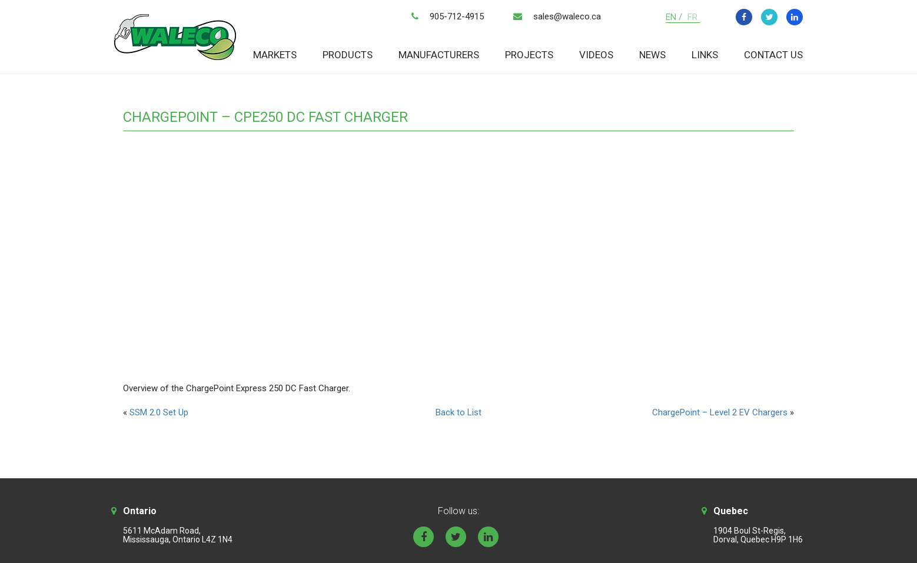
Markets (275, 55)
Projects (529, 55)
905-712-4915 (457, 16)
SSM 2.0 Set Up (158, 412)
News (652, 55)
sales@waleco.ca (567, 16)
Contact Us (773, 55)
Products (348, 55)
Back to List (458, 412)
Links (705, 55)
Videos (596, 55)
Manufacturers (438, 55)
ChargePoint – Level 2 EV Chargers (720, 412)
